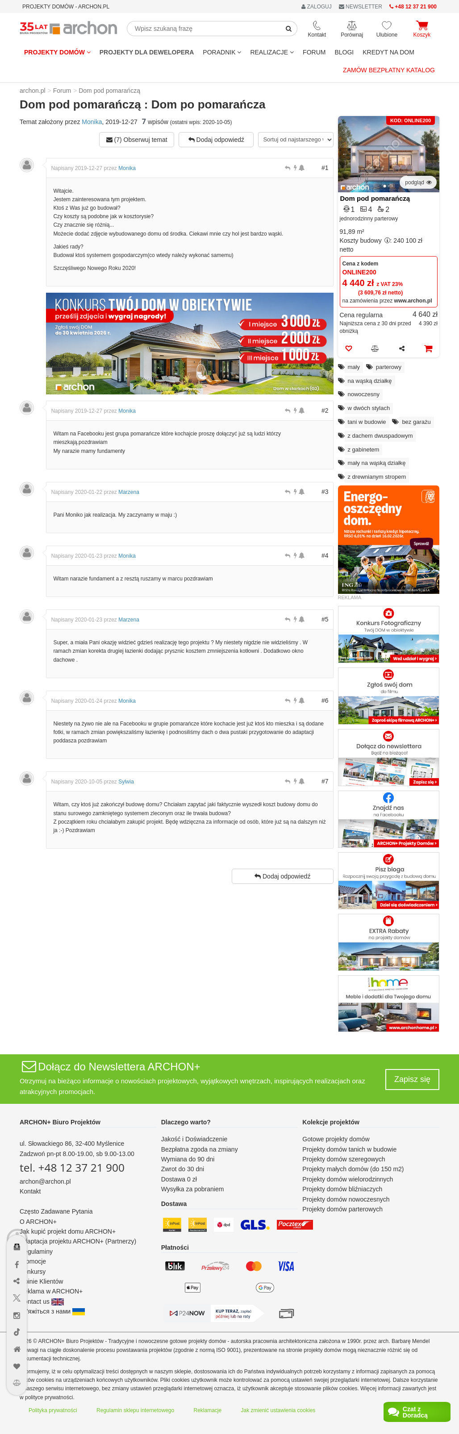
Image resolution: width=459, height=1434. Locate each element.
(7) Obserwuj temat (136, 139)
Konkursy (33, 1271)
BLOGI (344, 52)
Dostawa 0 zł (179, 1179)
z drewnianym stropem (377, 476)
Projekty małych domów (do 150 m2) (353, 1169)
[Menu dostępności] (17, 1220)
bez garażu (416, 422)
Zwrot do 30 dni (182, 1169)
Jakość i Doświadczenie (194, 1139)
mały (354, 367)
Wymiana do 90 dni (188, 1159)
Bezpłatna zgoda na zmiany (199, 1149)
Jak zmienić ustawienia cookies (278, 1410)
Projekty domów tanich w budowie (349, 1149)
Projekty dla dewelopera (147, 52)
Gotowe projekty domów (335, 1139)
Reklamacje (208, 1410)
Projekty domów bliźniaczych (342, 1189)
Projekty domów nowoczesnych (345, 1199)
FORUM (314, 52)
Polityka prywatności (53, 1410)
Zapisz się (412, 1079)
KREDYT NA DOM (388, 52)
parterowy (388, 367)
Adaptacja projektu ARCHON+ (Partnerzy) (78, 1241)
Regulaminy (36, 1251)
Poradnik (222, 52)
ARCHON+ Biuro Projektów (60, 1122)
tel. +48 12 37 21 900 (72, 1167)
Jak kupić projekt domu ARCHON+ (68, 1231)
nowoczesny (364, 394)
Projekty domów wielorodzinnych (347, 1179)
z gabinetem (364, 449)
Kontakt (30, 1191)
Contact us (42, 1301)
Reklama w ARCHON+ (51, 1291)
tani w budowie (367, 422)
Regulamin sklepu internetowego (135, 1410)
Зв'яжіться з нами (52, 1311)
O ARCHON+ (38, 1221)
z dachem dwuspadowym (380, 435)
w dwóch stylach (369, 408)
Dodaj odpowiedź (216, 139)
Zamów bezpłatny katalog (389, 70)
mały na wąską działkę (377, 463)
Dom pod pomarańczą (375, 198)
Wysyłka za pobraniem (192, 1189)
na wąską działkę (370, 380)
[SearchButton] (288, 28)
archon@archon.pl (45, 1181)
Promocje (33, 1261)
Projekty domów (57, 52)
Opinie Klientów (41, 1281)
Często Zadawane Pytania (56, 1211)
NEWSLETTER (360, 7)
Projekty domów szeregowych (343, 1159)
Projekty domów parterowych (342, 1209)
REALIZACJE (272, 52)
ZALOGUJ (316, 7)
